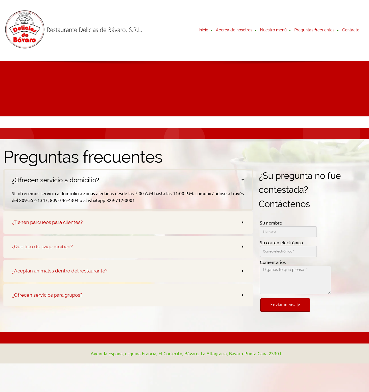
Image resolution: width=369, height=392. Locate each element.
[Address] (183, 353)
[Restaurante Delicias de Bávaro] (74, 30)
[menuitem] (203, 30)
